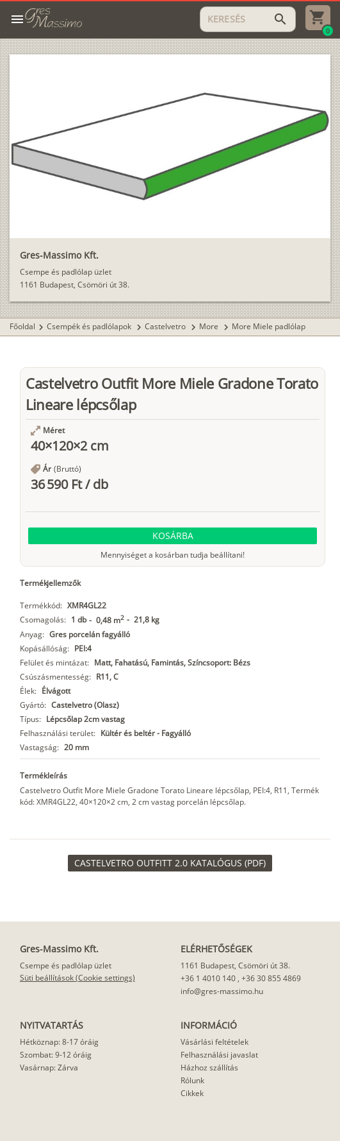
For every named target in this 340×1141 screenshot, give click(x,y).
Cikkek (192, 1093)
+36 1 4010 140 (208, 978)
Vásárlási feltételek (214, 1041)
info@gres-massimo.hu (222, 991)
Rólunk (192, 1080)
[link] (170, 863)
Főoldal (22, 326)
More (209, 326)
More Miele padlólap (268, 326)
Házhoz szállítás (209, 1067)
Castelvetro (166, 326)
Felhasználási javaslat (219, 1054)
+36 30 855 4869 (271, 978)
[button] (172, 536)
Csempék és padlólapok (90, 326)
